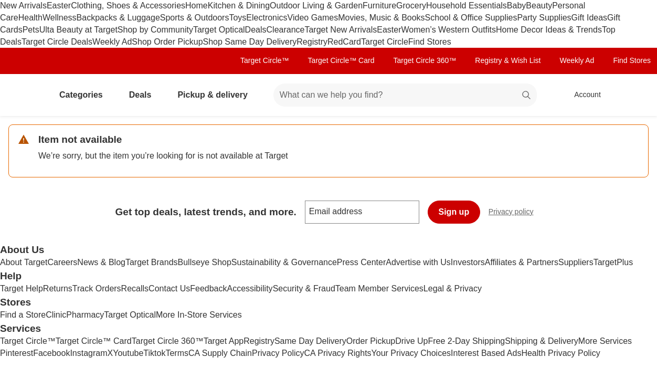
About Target (23, 262)
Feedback (208, 288)
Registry (311, 41)
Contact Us (169, 288)
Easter (59, 5)
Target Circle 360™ (424, 60)
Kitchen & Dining (239, 5)
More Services (605, 341)
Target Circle (384, 41)
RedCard (344, 41)
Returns (57, 288)
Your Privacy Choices (411, 353)
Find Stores (429, 41)
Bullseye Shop (204, 262)
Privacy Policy (278, 353)
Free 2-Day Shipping (466, 341)
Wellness (60, 17)
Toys (237, 17)
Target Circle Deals (57, 41)
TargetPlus (613, 262)
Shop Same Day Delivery (250, 41)
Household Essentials (466, 5)
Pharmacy (85, 314)
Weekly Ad (112, 41)
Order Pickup (370, 341)
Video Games (313, 17)
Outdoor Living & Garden (316, 5)
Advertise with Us (418, 262)
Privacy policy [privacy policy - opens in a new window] (515, 212)
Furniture (379, 5)
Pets (31, 29)
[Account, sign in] (582, 95)
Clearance (286, 29)
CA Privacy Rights (338, 353)
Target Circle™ (264, 60)
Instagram (88, 353)
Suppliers (576, 262)
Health (30, 17)
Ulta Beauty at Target (78, 29)
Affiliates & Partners (521, 262)
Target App (224, 341)
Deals (256, 29)
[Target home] (23, 95)
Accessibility (249, 288)
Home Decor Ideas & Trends (549, 29)
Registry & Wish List (508, 60)
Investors (468, 262)
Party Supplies (544, 17)
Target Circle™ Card (341, 60)
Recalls (135, 288)
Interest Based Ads (486, 353)
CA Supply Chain (220, 353)
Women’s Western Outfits (448, 29)
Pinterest (16, 353)
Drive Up (411, 341)
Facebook (51, 353)
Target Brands (151, 262)
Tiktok (154, 353)
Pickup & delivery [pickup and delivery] (216, 94)
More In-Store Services (199, 314)
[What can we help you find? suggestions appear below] (405, 95)
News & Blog (101, 262)
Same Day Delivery (310, 341)
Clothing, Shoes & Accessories (128, 5)
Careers (62, 262)
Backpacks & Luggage (118, 17)
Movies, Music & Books (381, 17)
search (527, 95)
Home (196, 5)
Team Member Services (379, 288)
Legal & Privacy (452, 288)
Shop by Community (155, 29)
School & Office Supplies (471, 17)
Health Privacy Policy (560, 353)
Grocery (411, 5)
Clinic (56, 314)
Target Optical (219, 29)
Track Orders (96, 288)
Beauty (539, 5)
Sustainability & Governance (284, 262)
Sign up (454, 211)
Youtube (128, 353)
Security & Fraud (304, 288)
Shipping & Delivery (541, 341)
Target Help (21, 288)
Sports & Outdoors (194, 17)
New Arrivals (23, 5)
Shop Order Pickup (167, 41)
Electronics (266, 17)
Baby (516, 5)
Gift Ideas (589, 17)
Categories (85, 94)
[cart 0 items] (635, 95)
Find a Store (23, 314)
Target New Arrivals (340, 29)
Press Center (361, 262)
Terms (176, 353)
